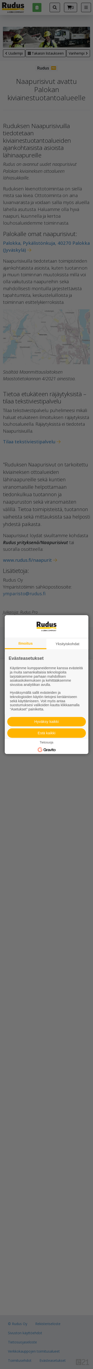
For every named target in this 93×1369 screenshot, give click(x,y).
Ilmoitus (25, 643)
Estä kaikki (47, 733)
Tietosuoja (46, 742)
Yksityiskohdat (67, 644)
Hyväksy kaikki (46, 721)
